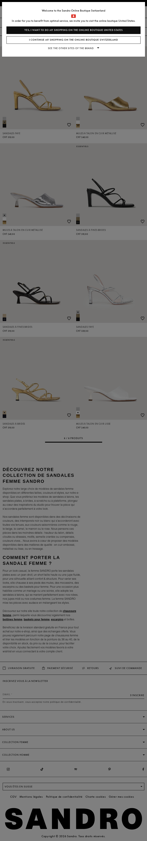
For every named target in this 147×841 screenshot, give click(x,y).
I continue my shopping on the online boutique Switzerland (73, 39)
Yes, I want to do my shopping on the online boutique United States (73, 30)
